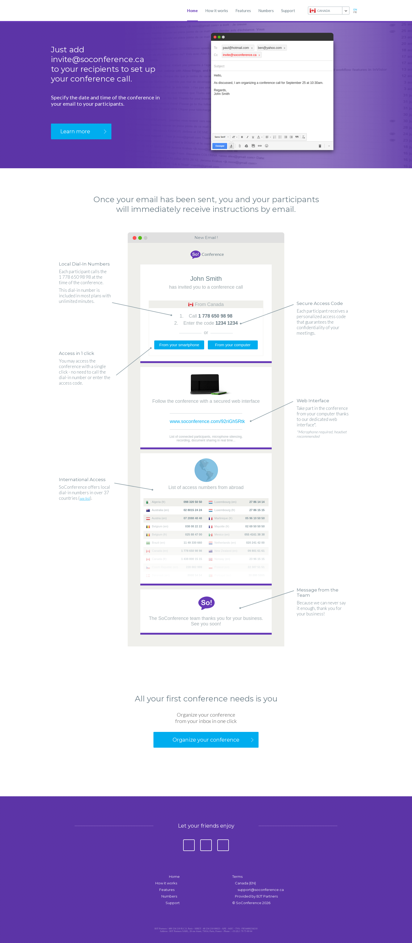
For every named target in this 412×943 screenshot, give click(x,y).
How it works (216, 10)
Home (192, 10)
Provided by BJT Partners (256, 896)
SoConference (74, 10)
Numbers (266, 10)
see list (85, 498)
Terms (237, 876)
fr (355, 12)
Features (243, 10)
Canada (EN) (245, 883)
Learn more (75, 131)
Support (288, 10)
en (355, 9)
